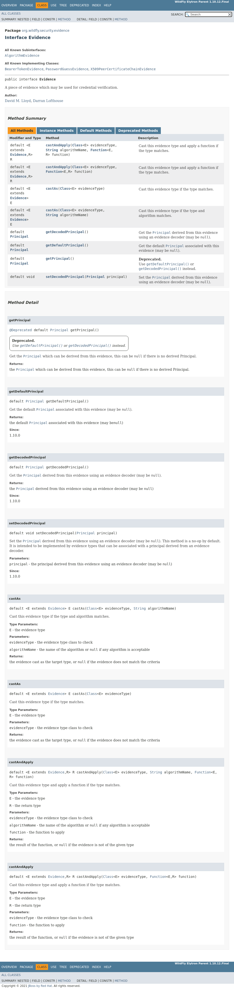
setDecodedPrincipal (65, 277)
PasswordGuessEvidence (67, 69)
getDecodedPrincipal (65, 232)
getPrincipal (58, 258)
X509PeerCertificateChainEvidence (123, 69)
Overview (9, 5)
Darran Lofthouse (48, 101)
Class (77, 145)
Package (26, 5)
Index (96, 5)
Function (99, 150)
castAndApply (58, 145)
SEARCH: (177, 14)
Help (107, 5)
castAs (52, 188)
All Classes (11, 13)
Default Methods (96, 131)
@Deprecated (20, 330)
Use (54, 5)
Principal (19, 236)
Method (64, 19)
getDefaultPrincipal (65, 245)
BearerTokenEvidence (24, 69)
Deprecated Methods (138, 131)
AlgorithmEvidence (22, 55)
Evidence (18, 155)
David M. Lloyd (18, 101)
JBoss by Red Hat (40, 986)
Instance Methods (56, 131)
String (52, 150)
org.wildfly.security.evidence (45, 30)
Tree (63, 5)
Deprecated (79, 5)
